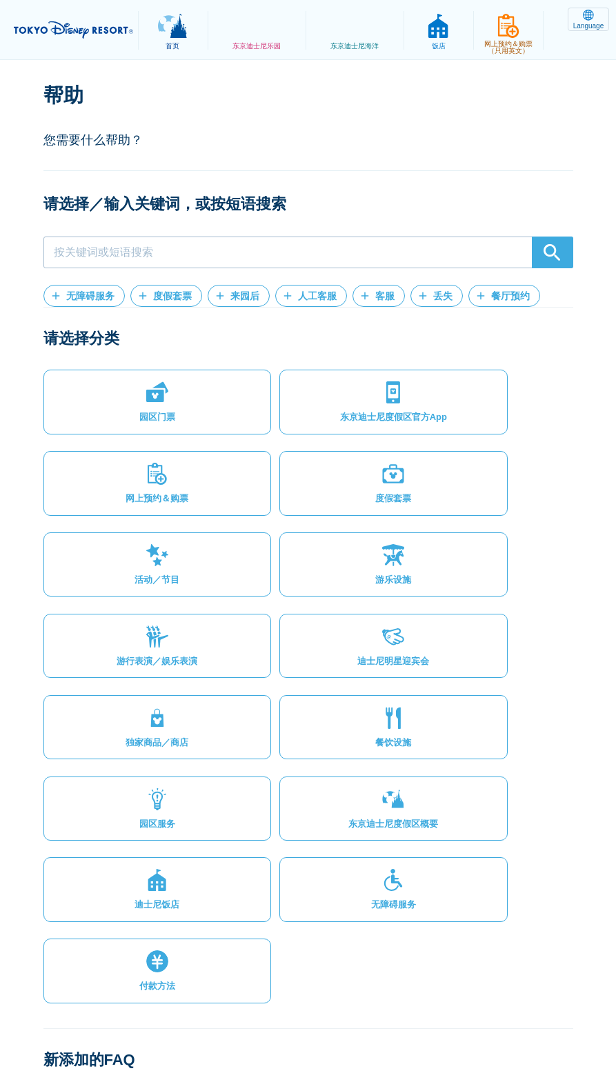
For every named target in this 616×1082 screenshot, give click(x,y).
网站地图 (82, 1022)
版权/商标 (372, 1022)
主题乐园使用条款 (289, 1022)
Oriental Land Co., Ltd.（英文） (485, 1022)
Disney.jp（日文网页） (308, 1037)
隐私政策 (145, 1022)
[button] (84, 296)
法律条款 (207, 1022)
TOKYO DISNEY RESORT (76, 30)
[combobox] (308, 252)
